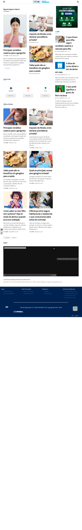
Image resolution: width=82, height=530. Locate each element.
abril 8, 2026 (38, 147)
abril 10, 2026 (12, 142)
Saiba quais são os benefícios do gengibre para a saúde (39, 68)
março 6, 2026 (39, 183)
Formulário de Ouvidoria (70, 297)
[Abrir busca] (78, 2)
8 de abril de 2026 (33, 42)
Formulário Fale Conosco (70, 295)
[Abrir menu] (4, 2)
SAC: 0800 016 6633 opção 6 (71, 293)
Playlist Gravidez (48, 293)
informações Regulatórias (8, 293)
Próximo (14, 237)
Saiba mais (10, 95)
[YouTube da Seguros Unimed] (19, 311)
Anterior (7, 237)
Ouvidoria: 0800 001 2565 (71, 291)
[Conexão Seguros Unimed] (21, 311)
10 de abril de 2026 (14, 55)
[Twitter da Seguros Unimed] (17, 311)
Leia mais (7, 68)
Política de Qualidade (28, 293)
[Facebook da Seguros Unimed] (15, 311)
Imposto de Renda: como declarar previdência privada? (40, 37)
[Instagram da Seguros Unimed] (14, 311)
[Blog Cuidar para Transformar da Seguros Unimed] (22, 311)
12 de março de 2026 (34, 73)
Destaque (7, 45)
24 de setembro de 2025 (61, 51)
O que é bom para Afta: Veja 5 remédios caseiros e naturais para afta (66, 43)
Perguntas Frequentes (7, 291)
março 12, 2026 (13, 188)
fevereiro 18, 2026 (13, 231)
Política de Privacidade (29, 291)
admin (6, 55)
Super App (46, 291)
